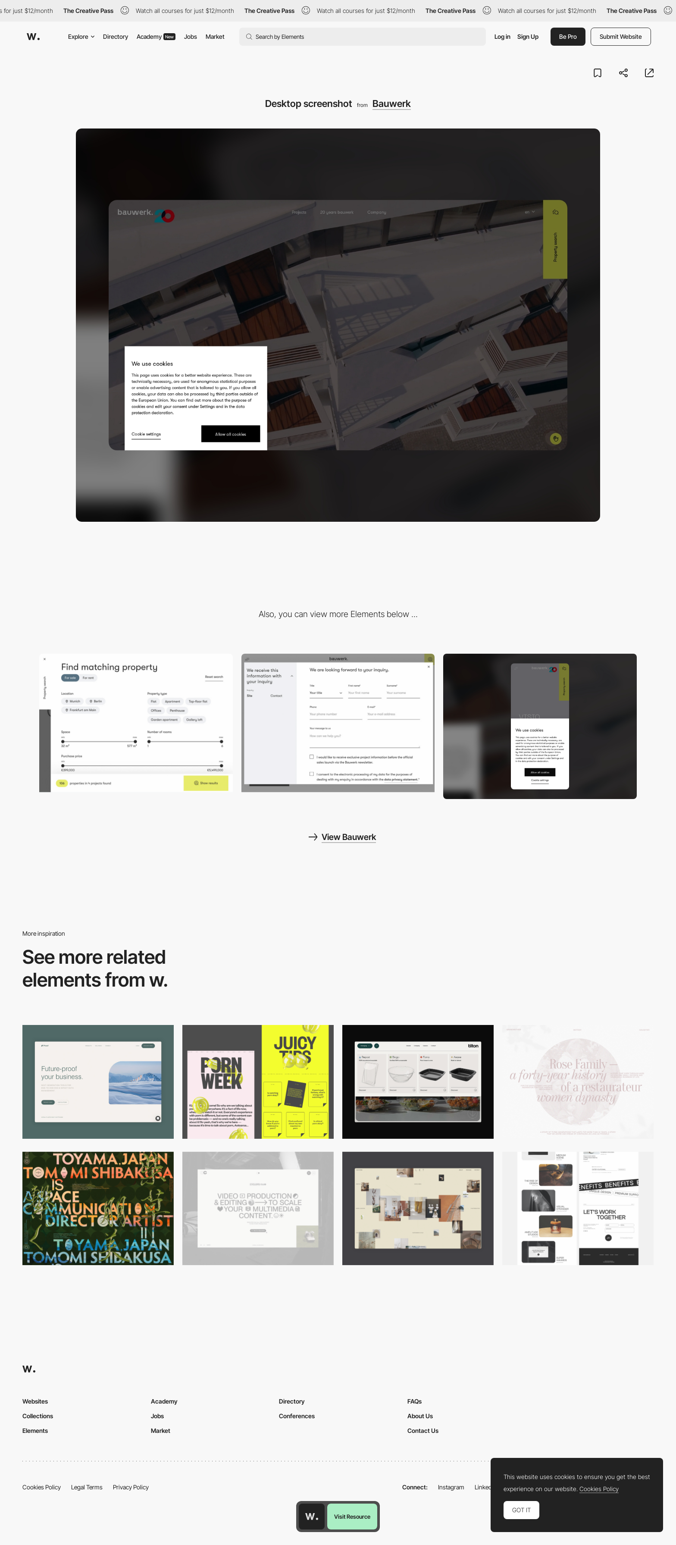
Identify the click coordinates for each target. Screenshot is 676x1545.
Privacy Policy (131, 1487)
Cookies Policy (41, 1487)
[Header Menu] (418, 1081)
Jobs (190, 36)
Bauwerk (391, 103)
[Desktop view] (258, 1081)
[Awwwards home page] (312, 1516)
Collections (37, 1416)
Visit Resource (352, 1516)
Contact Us (422, 1430)
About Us (420, 1416)
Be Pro (568, 36)
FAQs (414, 1401)
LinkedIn (486, 1487)
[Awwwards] (33, 36)
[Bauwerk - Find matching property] (136, 723)
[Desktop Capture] (98, 1081)
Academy (156, 36)
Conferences (297, 1416)
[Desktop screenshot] (578, 1081)
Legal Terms (87, 1487)
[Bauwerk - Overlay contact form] (338, 723)
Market (215, 36)
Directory (115, 36)
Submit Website (621, 36)
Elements (35, 1430)
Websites (35, 1401)
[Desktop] (98, 1208)
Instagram (451, 1487)
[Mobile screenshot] (540, 726)
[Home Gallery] (418, 1208)
